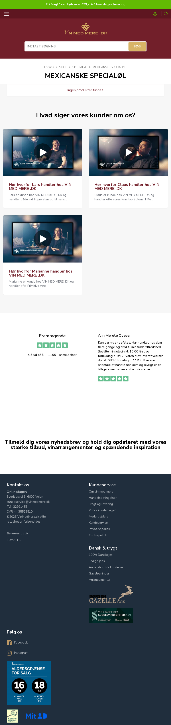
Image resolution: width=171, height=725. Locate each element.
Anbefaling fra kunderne (106, 567)
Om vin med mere (101, 491)
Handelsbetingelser (103, 498)
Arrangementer (99, 580)
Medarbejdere (98, 516)
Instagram (21, 653)
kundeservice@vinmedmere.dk (28, 502)
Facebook (21, 642)
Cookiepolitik (98, 535)
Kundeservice (98, 523)
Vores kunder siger (102, 510)
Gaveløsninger (99, 573)
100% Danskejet (100, 555)
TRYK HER (14, 540)
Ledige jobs (97, 561)
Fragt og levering (101, 504)
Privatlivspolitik (99, 529)
